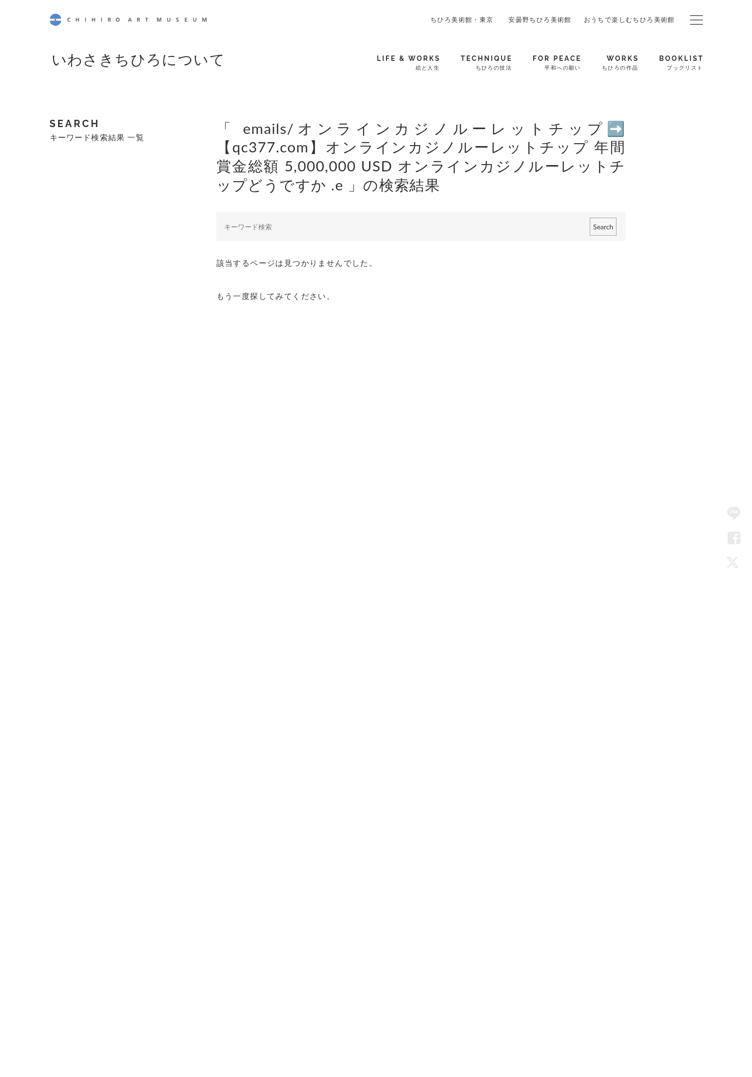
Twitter (734, 563)
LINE (734, 513)
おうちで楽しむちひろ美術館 (629, 19)
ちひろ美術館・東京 (462, 19)
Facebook (734, 538)
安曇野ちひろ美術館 (540, 19)
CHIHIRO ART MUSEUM (128, 20)
